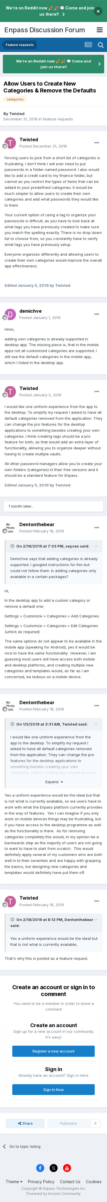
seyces (72, 546)
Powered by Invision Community (54, 1193)
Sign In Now (53, 1089)
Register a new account (53, 1051)
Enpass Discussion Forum (44, 30)
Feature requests (58, 119)
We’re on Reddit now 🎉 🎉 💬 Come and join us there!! (50, 11)
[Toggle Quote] (12, 546)
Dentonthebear (36, 524)
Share (25, 1123)
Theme (14, 1181)
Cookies (94, 1181)
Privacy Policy (41, 1181)
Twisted (17, 113)
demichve (30, 311)
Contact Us (70, 1181)
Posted (43, 146)
